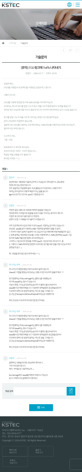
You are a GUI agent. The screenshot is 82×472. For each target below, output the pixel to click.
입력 (71, 391)
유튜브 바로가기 (13, 462)
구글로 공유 (77, 50)
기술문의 (24, 43)
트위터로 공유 (70, 50)
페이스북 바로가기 (13, 451)
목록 (41, 407)
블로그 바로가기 (39, 451)
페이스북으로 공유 (63, 50)
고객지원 (12, 43)
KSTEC (11, 4)
